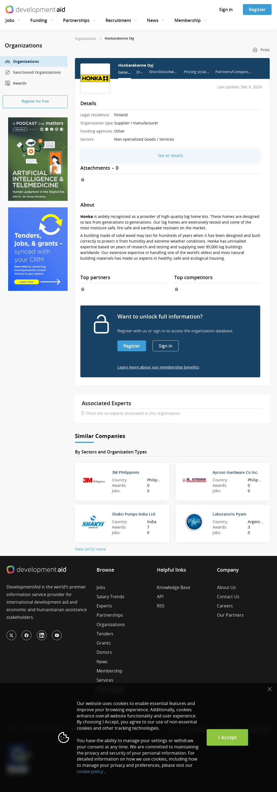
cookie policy (90, 771)
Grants (104, 643)
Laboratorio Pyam (229, 514)
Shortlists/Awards (164, 71)
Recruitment (118, 20)
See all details (170, 155)
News (153, 20)
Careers (225, 606)
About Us (226, 587)
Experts (104, 606)
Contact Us (228, 597)
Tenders (105, 634)
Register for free (35, 101)
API (160, 597)
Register (257, 9)
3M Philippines (125, 472)
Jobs (9, 20)
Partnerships (76, 20)
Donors (104, 652)
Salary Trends (110, 597)
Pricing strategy (197, 71)
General (124, 72)
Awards (16, 83)
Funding (38, 20)
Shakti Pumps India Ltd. (134, 514)
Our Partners (230, 615)
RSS (160, 606)
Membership (187, 20)
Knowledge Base (173, 587)
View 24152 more (90, 549)
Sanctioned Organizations (33, 72)
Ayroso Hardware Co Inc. (235, 472)
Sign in (226, 9)
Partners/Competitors (233, 71)
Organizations (22, 61)
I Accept (227, 737)
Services (105, 680)
